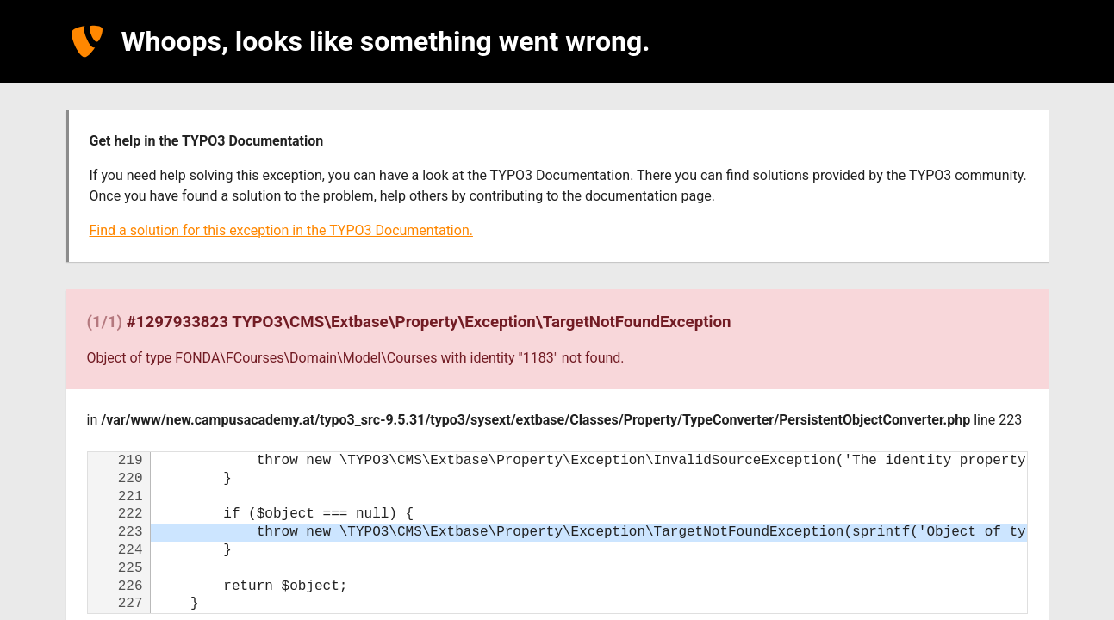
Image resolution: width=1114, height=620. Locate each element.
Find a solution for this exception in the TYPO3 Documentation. (281, 230)
